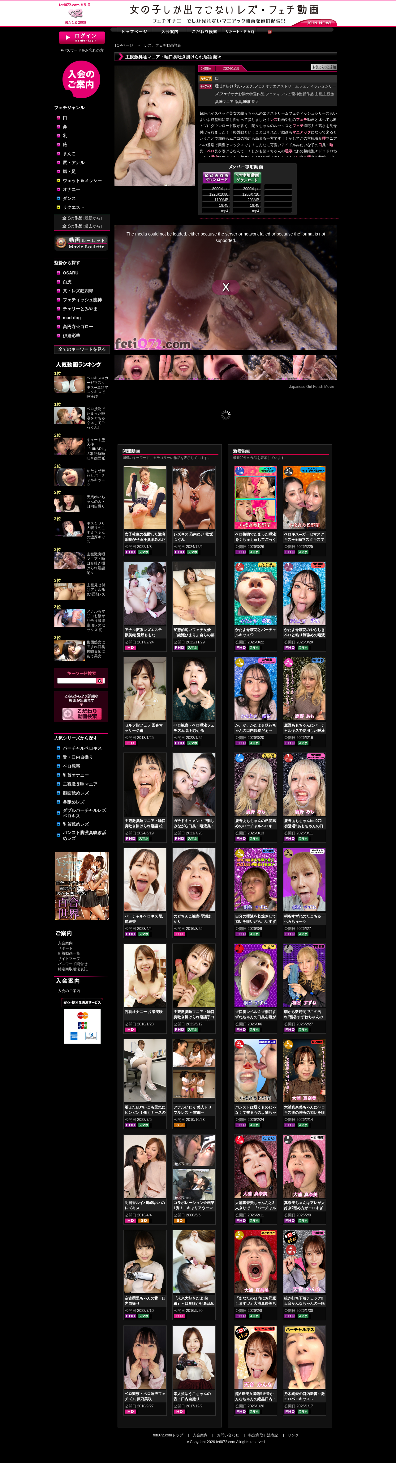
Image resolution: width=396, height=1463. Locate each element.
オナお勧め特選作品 (242, 94)
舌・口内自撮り (78, 757)
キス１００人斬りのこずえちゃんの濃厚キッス (96, 532)
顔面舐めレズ (76, 793)
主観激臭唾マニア (80, 784)
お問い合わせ (228, 1435)
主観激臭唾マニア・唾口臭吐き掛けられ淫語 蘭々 (96, 563)
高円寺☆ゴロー (78, 326)
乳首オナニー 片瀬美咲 (144, 1012)
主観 (318, 94)
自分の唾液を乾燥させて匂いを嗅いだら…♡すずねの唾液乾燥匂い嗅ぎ (255, 921)
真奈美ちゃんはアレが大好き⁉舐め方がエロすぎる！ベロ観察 (304, 1208)
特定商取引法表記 (73, 969)
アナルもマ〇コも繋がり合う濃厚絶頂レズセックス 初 (96, 620)
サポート (65, 948)
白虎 (67, 281)
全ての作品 (82, 218)
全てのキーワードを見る (82, 349)
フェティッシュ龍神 (82, 299)
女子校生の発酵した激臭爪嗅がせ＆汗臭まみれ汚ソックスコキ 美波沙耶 (145, 539)
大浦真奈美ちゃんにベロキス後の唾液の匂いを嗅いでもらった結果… (304, 1112)
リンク (293, 1435)
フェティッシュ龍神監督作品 (289, 94)
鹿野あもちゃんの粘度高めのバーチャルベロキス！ (255, 826)
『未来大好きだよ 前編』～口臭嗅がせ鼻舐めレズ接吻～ (194, 1303)
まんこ (69, 153)
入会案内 (65, 943)
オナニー (71, 189)
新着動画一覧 (69, 953)
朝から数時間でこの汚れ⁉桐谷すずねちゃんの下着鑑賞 (303, 1017)
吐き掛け (224, 86)
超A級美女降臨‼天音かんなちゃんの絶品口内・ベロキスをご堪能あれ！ (255, 1399)
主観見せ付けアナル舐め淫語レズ (96, 589)
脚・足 (69, 171)
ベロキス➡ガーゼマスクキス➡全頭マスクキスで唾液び (97, 387)
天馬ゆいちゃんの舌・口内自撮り (96, 501)
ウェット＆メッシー (82, 180)
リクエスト (73, 207)
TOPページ (123, 45)
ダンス (69, 198)
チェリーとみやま (80, 308)
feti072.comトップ (168, 1435)
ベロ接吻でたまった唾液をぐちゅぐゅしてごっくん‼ (96, 418)
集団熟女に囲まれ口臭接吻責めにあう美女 (96, 649)
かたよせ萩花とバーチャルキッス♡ (96, 478)
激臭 (238, 102)
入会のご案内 (69, 991)
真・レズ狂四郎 (78, 290)
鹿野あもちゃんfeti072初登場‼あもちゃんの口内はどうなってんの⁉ (303, 826)
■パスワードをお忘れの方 (81, 50)
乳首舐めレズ (76, 824)
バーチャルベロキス (82, 748)
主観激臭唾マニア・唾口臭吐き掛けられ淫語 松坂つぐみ (145, 826)
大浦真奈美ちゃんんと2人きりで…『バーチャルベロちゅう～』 (255, 1208)
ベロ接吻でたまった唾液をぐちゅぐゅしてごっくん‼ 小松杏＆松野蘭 (255, 539)
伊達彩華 (71, 335)
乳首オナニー (76, 775)
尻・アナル (73, 162)
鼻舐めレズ (73, 801)
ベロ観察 (71, 766)
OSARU (71, 272)
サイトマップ (69, 958)
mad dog (72, 317)
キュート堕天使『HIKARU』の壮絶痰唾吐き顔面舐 (97, 449)
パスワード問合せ (73, 964)
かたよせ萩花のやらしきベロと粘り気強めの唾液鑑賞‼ (304, 635)
